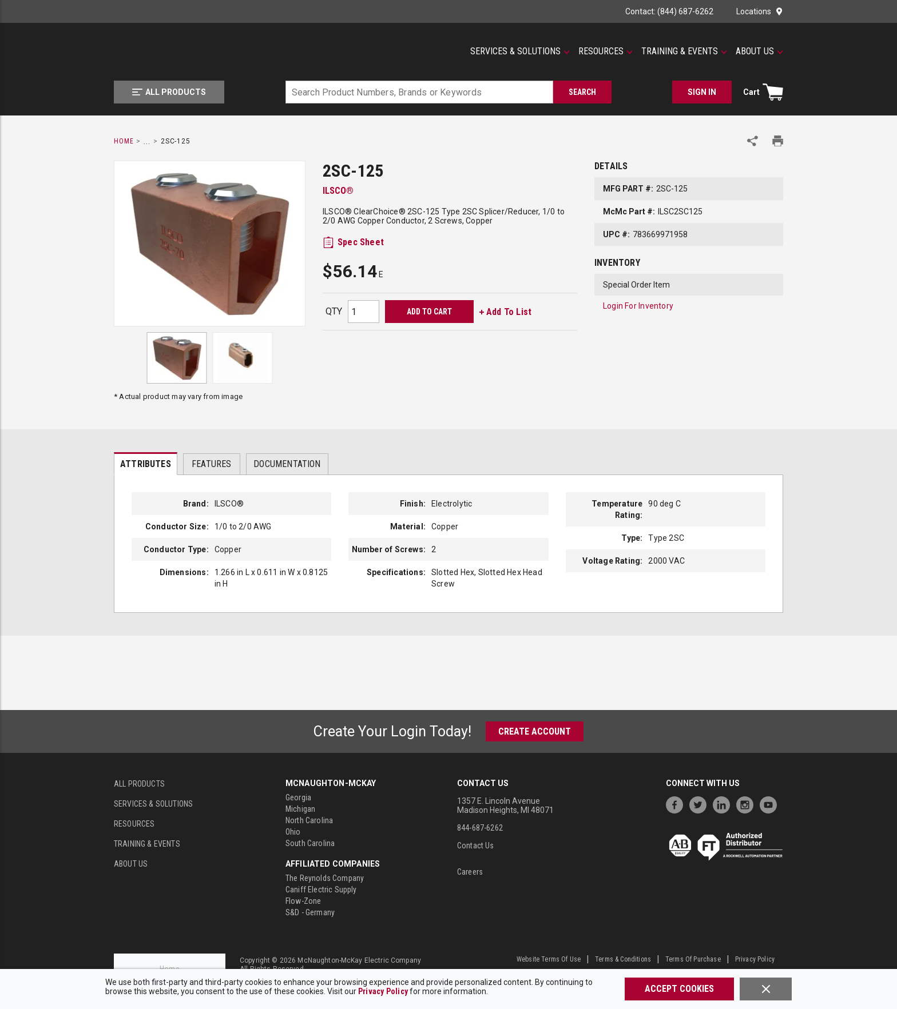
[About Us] (759, 51)
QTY (334, 311)
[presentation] (145, 463)
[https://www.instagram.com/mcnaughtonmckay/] (747, 803)
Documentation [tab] (286, 463)
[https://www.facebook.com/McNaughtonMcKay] (677, 803)
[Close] (766, 989)
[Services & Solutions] (520, 51)
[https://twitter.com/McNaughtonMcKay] (700, 803)
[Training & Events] (684, 51)
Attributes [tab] (145, 463)
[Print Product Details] (777, 140)
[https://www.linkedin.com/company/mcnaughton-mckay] (724, 803)
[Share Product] (752, 140)
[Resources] (605, 51)
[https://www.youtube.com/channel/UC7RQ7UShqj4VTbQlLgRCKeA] (771, 803)
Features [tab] (211, 463)
